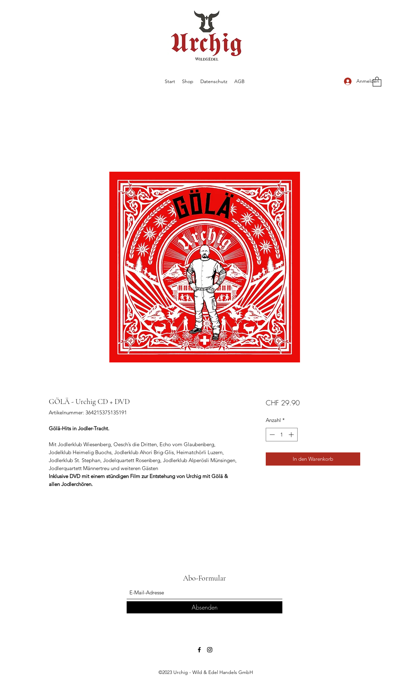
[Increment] (292, 434)
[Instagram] (209, 649)
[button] (377, 81)
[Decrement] (271, 434)
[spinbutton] (281, 434)
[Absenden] (204, 607)
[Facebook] (199, 649)
